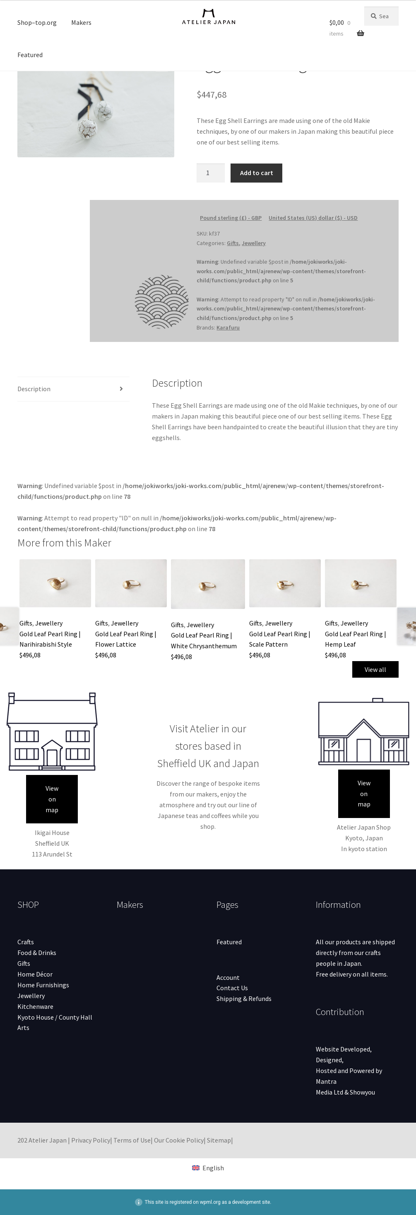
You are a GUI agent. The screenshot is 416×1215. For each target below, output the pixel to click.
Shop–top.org (37, 22)
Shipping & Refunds (244, 998)
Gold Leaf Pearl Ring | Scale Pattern (279, 644)
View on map (52, 799)
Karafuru (228, 327)
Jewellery (254, 243)
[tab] (73, 389)
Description (33, 389)
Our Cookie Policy (179, 1140)
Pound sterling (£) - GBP (231, 217)
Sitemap (219, 1140)
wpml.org (210, 1202)
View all (375, 669)
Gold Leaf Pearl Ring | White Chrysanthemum (204, 646)
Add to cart (256, 172)
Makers (81, 22)
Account (228, 977)
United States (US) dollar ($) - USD (313, 217)
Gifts (233, 243)
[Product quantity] (211, 173)
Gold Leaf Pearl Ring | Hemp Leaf (355, 644)
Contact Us (232, 988)
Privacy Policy (90, 1140)
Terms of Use (132, 1140)
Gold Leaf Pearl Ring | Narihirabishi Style (50, 644)
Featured (30, 55)
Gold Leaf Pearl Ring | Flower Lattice (125, 644)
